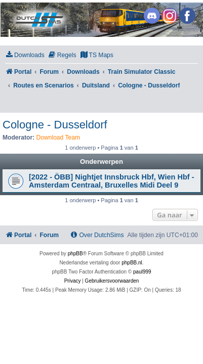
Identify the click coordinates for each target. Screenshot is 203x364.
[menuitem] (25, 55)
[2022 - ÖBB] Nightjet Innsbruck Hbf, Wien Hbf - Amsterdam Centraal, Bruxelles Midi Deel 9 (111, 181)
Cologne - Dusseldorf (55, 124)
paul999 (142, 272)
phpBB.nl (131, 262)
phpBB (75, 253)
